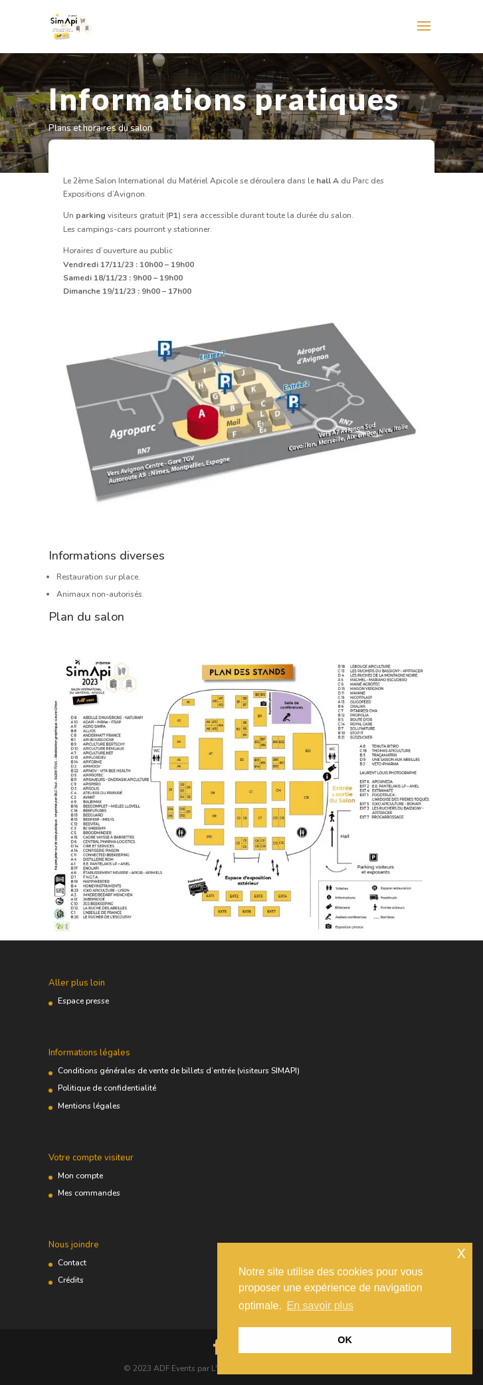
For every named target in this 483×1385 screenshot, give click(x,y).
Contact (72, 1262)
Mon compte (80, 1175)
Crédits (71, 1280)
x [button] (461, 1252)
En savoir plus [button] (320, 1305)
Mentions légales (89, 1106)
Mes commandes (89, 1193)
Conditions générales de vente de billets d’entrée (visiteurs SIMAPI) (179, 1070)
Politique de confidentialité (107, 1088)
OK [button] (345, 1339)
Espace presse (83, 1001)
